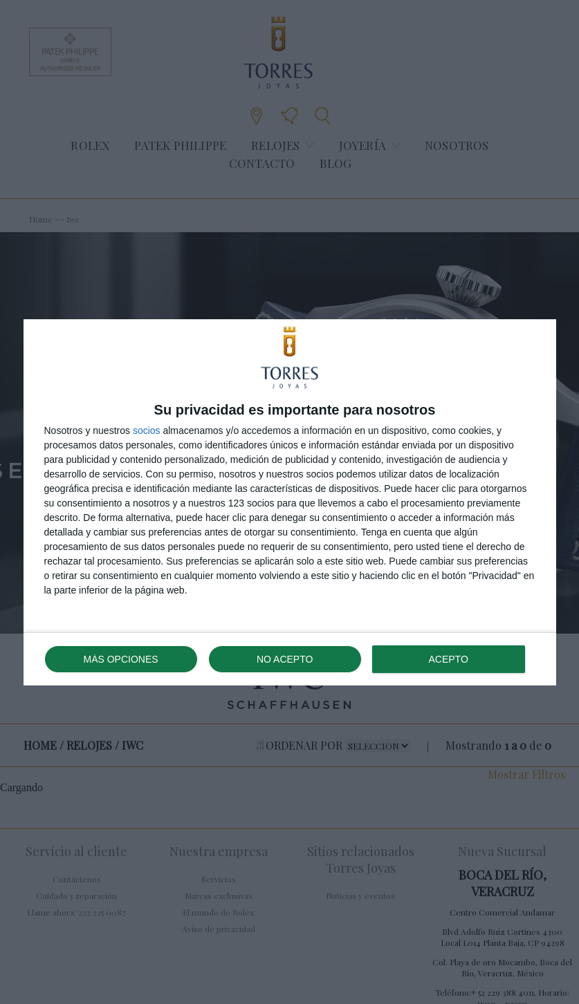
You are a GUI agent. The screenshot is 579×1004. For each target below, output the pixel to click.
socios (146, 430)
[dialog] (290, 502)
